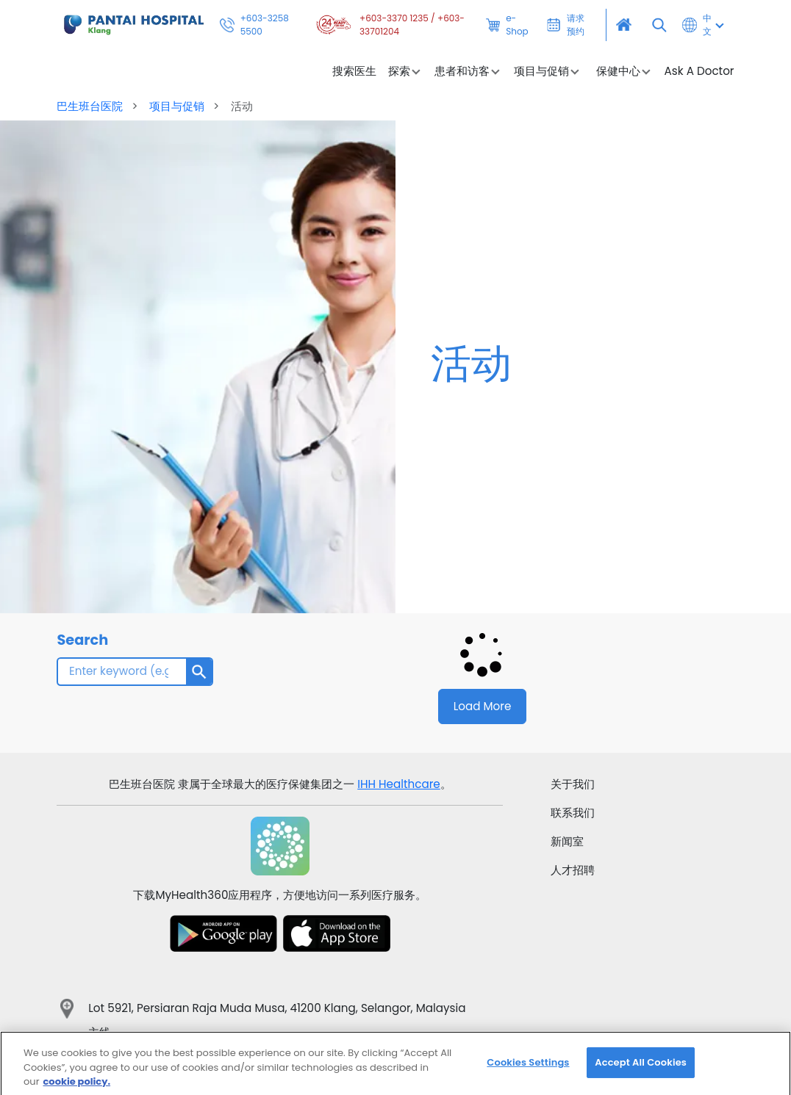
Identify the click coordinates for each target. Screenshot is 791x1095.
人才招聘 (573, 870)
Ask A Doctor (699, 71)
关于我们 (573, 784)
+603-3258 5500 (254, 25)
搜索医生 (354, 71)
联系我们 (573, 812)
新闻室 (567, 841)
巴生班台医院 (91, 106)
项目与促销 (176, 106)
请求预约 (566, 25)
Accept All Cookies (641, 1072)
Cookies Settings (528, 1072)
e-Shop (507, 25)
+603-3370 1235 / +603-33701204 (389, 25)
